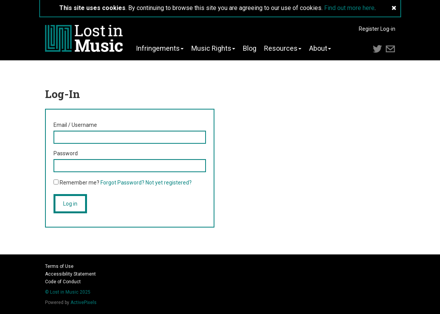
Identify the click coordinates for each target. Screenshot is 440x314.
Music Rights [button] (213, 48)
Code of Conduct (63, 281)
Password (66, 153)
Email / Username (75, 125)
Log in (70, 204)
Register (369, 29)
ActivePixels (83, 302)
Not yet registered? (169, 182)
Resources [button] (282, 48)
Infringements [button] (160, 48)
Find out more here (349, 8)
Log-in (387, 29)
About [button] (320, 48)
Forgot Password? (122, 182)
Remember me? (76, 182)
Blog (249, 48)
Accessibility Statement (70, 274)
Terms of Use (59, 266)
